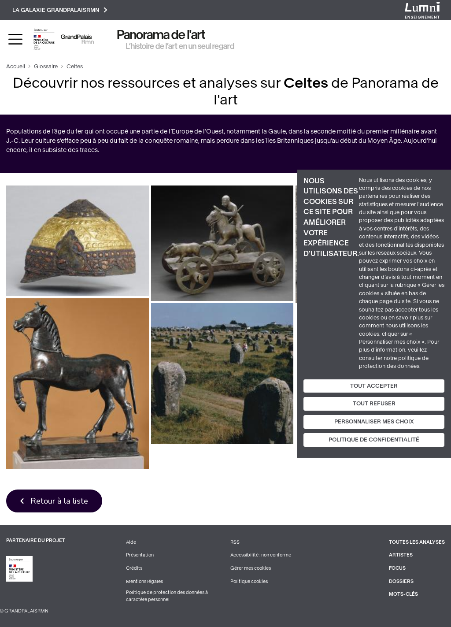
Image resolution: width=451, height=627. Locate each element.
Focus (397, 568)
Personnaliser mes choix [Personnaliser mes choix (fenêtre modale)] (374, 421)
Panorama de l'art (161, 34)
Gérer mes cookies (250, 568)
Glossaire (46, 66)
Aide (131, 542)
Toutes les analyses (417, 542)
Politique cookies (249, 581)
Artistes (401, 555)
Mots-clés (403, 594)
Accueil (15, 66)
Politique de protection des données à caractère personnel (167, 596)
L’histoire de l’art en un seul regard (180, 46)
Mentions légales (144, 581)
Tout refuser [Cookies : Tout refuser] (374, 403)
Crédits (134, 568)
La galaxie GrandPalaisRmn (59, 10)
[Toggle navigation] (15, 39)
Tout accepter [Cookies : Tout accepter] (374, 385)
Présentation (140, 555)
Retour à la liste (59, 500)
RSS (235, 542)
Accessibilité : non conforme (260, 555)
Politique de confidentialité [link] (374, 439)
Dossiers (401, 581)
